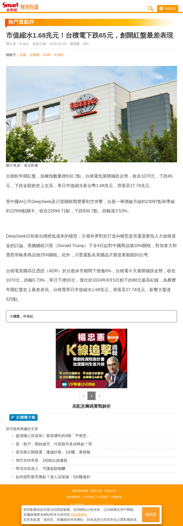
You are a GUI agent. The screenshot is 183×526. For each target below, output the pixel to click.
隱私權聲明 (73, 497)
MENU (167, 8)
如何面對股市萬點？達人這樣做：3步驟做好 (53, 477)
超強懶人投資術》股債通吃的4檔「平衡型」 (53, 436)
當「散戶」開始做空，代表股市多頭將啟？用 (54, 444)
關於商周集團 (80, 490)
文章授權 (88, 497)
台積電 (35, 55)
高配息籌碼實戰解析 (91, 406)
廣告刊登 (97, 490)
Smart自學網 (11, 7)
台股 (23, 55)
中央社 (59, 55)
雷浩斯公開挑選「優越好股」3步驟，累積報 (53, 452)
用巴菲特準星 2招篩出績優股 (41, 460)
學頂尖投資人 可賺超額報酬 (40, 468)
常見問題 (102, 497)
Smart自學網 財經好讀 (30, 7)
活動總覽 (116, 497)
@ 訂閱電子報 (23, 417)
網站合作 (111, 490)
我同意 (151, 514)
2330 (46, 55)
